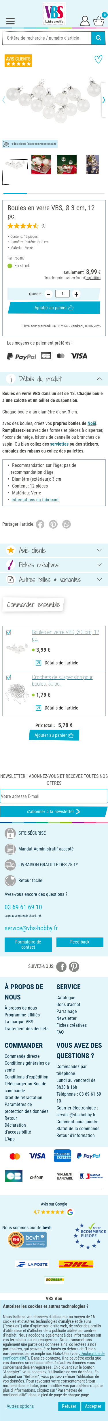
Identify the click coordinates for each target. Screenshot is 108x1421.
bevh (47, 1227)
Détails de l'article (57, 663)
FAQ (60, 1032)
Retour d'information (75, 1135)
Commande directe (22, 1056)
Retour (11, 1118)
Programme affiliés (22, 1015)
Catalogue (65, 997)
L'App (10, 1139)
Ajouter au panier (54, 307)
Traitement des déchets (26, 1028)
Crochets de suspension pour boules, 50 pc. (62, 680)
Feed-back (79, 942)
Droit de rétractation (23, 1097)
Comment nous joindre (77, 1121)
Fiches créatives (71, 1025)
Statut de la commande (78, 1128)
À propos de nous (21, 1008)
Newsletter (66, 1018)
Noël (92, 423)
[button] (8, 100)
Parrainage (66, 1011)
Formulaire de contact (28, 944)
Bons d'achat (68, 1004)
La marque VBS (19, 1021)
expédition (93, 278)
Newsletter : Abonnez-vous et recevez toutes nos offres (54, 780)
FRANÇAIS (54, 1350)
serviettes (60, 444)
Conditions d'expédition (26, 1077)
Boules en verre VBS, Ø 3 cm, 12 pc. (65, 635)
